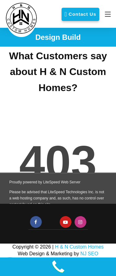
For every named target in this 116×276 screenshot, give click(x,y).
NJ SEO (89, 253)
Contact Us (82, 14)
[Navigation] (106, 14)
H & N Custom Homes (79, 246)
